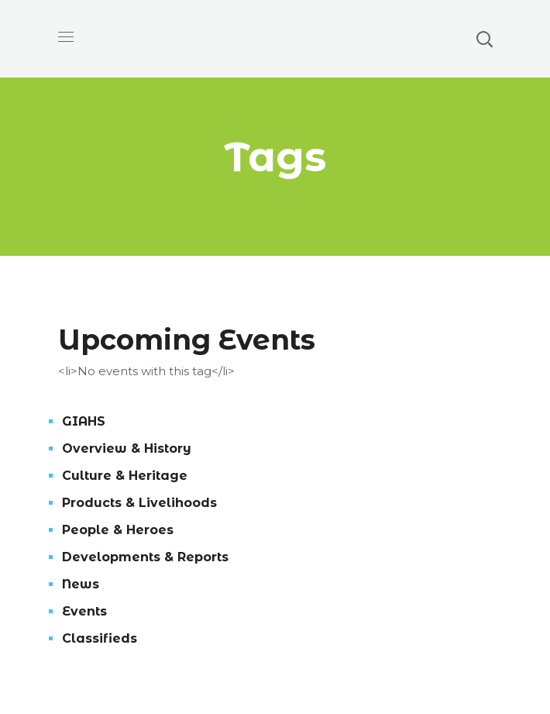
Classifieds (99, 638)
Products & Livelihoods (139, 502)
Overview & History (126, 448)
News (80, 584)
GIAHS (83, 421)
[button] (484, 39)
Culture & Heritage (124, 475)
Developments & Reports (145, 557)
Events (84, 611)
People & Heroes (118, 530)
